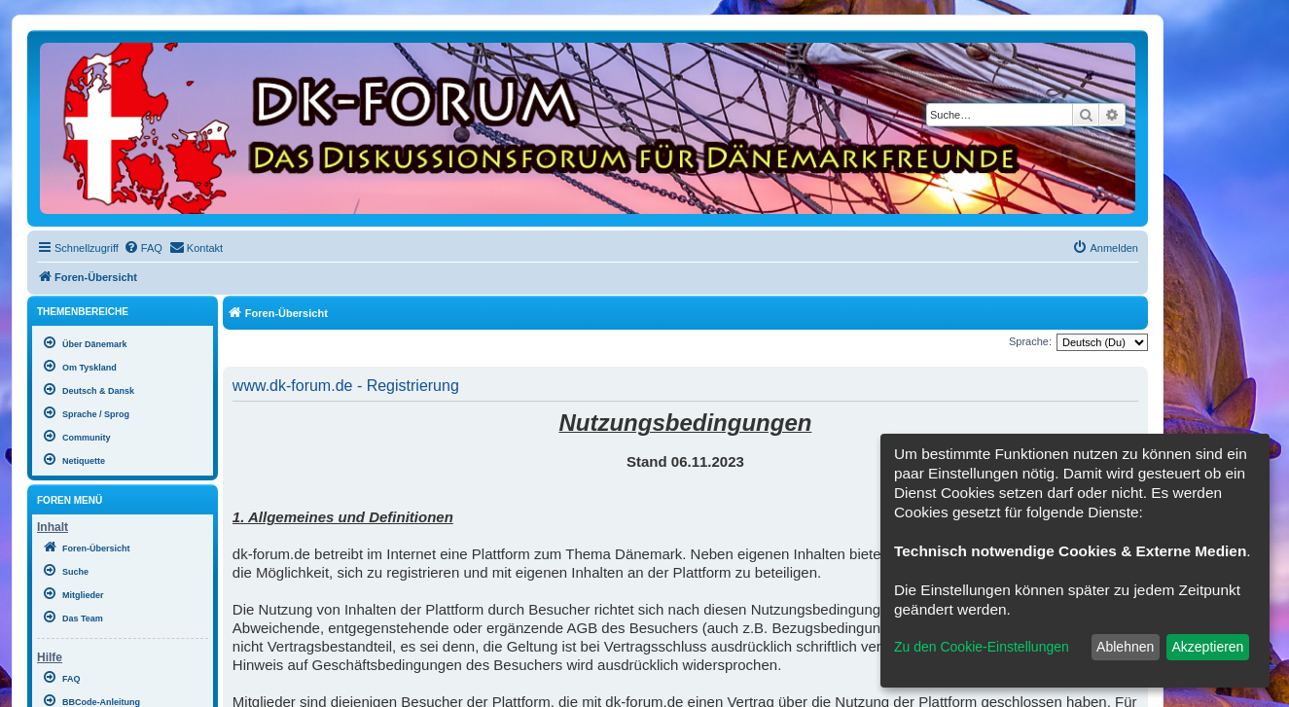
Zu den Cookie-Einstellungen (981, 646)
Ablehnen (1125, 646)
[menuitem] (143, 248)
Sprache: (1030, 341)
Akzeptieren (1207, 646)
